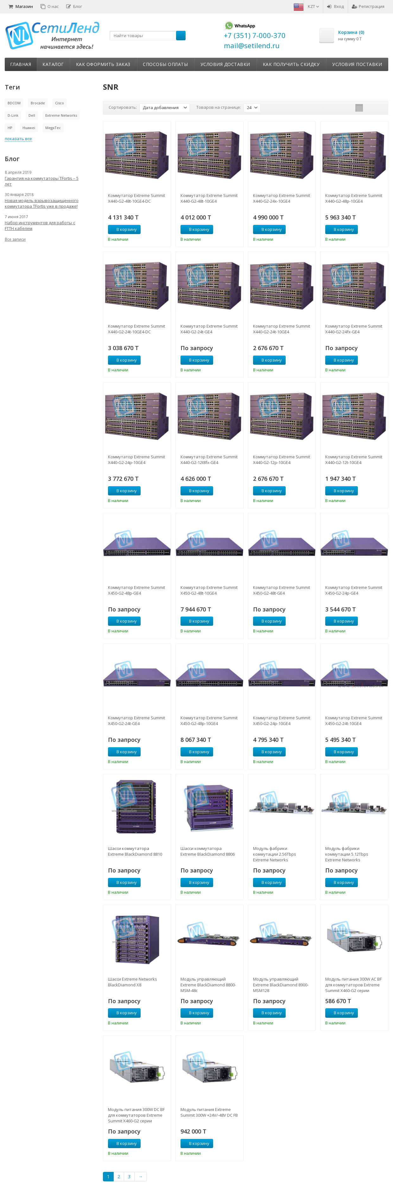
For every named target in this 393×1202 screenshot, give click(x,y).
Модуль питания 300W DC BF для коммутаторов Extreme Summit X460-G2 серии (136, 1115)
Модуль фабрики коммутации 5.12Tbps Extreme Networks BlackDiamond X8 (346, 854)
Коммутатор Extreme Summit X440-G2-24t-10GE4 (281, 329)
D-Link (13, 115)
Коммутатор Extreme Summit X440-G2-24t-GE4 (209, 329)
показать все (18, 138)
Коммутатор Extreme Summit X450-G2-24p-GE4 (353, 590)
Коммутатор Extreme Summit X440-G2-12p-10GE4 (281, 459)
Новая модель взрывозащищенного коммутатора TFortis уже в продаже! (42, 203)
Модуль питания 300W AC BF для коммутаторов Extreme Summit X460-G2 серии (353, 984)
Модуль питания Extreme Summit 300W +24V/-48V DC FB (209, 1112)
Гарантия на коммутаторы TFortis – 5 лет (42, 181)
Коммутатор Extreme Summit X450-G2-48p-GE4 (136, 590)
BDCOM (14, 103)
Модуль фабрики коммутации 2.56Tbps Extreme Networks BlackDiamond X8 (274, 854)
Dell (32, 115)
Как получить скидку (291, 64)
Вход (335, 6)
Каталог (53, 64)
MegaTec (53, 127)
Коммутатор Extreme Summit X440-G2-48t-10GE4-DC (136, 198)
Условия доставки (225, 64)
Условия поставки (357, 64)
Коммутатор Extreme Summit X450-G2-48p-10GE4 (209, 720)
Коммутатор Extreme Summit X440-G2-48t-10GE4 (209, 198)
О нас (50, 6)
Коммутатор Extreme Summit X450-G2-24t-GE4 (136, 720)
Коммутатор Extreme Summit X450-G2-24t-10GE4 (353, 720)
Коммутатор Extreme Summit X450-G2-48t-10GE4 (209, 590)
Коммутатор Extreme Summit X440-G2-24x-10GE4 (281, 198)
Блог (74, 6)
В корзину (123, 229)
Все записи (15, 239)
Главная (20, 64)
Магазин (21, 6)
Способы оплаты (165, 64)
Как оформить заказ (103, 64)
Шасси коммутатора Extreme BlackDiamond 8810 (135, 851)
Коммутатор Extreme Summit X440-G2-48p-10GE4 (353, 198)
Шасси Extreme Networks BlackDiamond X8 (132, 982)
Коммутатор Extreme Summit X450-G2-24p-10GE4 (281, 720)
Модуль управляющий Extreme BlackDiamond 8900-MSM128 (280, 984)
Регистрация (368, 6)
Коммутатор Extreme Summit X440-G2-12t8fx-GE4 (209, 459)
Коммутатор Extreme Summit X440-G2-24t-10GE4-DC (136, 329)
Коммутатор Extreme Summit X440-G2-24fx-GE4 (353, 329)
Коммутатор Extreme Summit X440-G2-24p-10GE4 (136, 459)
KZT (313, 6)
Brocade (38, 103)
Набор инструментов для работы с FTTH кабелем (40, 225)
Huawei (28, 127)
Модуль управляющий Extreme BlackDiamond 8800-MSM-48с (208, 984)
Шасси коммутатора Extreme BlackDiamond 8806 (208, 851)
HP (10, 127)
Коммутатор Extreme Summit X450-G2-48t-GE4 (281, 590)
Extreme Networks (61, 115)
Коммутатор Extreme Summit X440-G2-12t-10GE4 (353, 459)
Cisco (59, 103)
